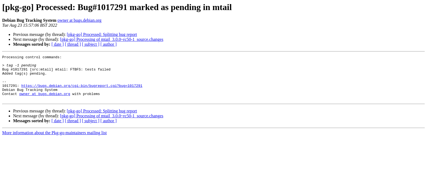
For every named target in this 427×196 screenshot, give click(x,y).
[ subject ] (90, 44)
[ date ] (57, 44)
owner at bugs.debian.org (79, 20)
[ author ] (108, 44)
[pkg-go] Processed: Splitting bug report (102, 34)
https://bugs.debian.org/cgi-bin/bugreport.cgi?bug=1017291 (81, 92)
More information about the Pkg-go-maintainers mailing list (54, 141)
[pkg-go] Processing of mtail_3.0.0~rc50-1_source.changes (111, 39)
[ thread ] (73, 44)
